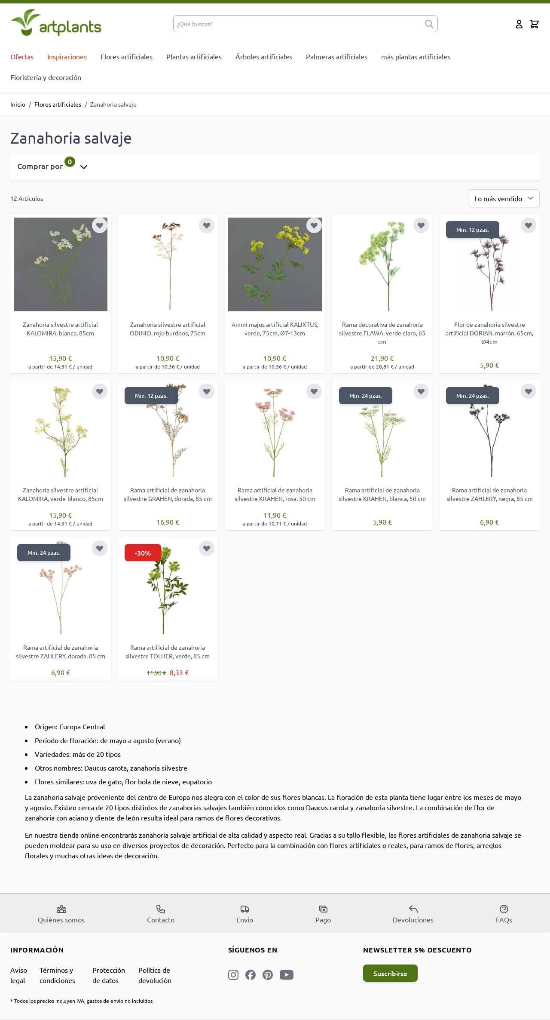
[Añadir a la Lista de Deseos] (99, 225)
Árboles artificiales (263, 56)
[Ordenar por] (504, 198)
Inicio (17, 104)
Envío (244, 914)
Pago (323, 914)
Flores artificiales (127, 56)
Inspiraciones (67, 56)
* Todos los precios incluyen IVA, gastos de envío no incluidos (81, 1000)
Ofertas (22, 56)
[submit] (429, 23)
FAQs (504, 914)
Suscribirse (390, 973)
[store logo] (56, 22)
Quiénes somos (61, 914)
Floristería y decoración (45, 77)
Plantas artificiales (194, 56)
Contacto (160, 914)
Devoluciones (413, 914)
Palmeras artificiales (336, 56)
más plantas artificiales (415, 56)
